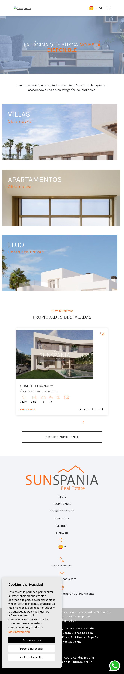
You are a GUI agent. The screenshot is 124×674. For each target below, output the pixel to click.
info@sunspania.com (62, 579)
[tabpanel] (62, 371)
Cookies (71, 616)
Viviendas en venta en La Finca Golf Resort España (62, 637)
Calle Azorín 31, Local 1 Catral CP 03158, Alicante (62, 593)
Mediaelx (72, 620)
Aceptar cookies (32, 640)
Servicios (62, 518)
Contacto (62, 533)
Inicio (62, 496)
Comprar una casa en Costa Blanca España (62, 633)
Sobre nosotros (62, 511)
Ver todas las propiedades (62, 437)
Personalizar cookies (32, 648)
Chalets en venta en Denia (62, 642)
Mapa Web (84, 616)
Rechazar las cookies (31, 657)
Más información (19, 632)
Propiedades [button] (62, 504)
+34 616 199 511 (62, 565)
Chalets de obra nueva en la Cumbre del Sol (62, 662)
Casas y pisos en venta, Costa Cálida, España (62, 657)
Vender (62, 525)
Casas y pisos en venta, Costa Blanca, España (62, 628)
